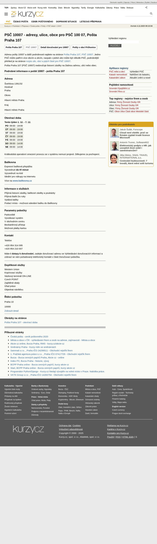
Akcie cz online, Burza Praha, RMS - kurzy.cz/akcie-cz (37, 343)
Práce (116, 8)
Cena (119, 389)
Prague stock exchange (121, 413)
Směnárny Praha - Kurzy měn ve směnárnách (33, 347)
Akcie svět (31, 8)
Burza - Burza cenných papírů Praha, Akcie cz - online (37, 357)
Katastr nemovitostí (118, 74)
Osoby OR (135, 102)
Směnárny (35, 393)
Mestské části (142, 111)
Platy (49, 400)
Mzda (43, 400)
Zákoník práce (91, 406)
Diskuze (130, 8)
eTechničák (123, 395)
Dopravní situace (66, 21)
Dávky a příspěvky (39, 405)
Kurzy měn (42, 8)
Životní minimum (11, 406)
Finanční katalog (118, 399)
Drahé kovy (63, 404)
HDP (70, 396)
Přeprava (25, 26)
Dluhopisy (62, 393)
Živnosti (126, 102)
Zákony (109, 8)
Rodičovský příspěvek (13, 403)
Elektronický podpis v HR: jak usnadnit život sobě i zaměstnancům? (135, 148)
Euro (43, 393)
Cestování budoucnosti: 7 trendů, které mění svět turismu (136, 162)
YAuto (133, 2)
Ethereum (80, 400)
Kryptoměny (63, 400)
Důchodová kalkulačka (13, 393)
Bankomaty (43, 386)
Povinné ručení (10, 413)
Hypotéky (75, 8)
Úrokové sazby (37, 389)
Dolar (48, 393)
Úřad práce (35, 400)
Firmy (119, 102)
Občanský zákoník (92, 403)
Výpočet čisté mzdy (12, 389)
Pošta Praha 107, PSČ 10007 (78, 54)
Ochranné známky (92, 400)
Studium (154, 2)
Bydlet (147, 2)
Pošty (43, 26)
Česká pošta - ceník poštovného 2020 (29, 336)
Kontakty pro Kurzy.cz (118, 433)
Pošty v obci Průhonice (84, 47)
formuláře (94, 413)
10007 (59, 26)
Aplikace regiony (118, 68)
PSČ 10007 (31, 47)
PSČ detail (51, 26)
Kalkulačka (100, 8)
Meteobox (140, 2)
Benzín (72, 411)
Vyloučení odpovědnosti (71, 429)
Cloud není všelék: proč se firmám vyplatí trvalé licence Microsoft (135, 135)
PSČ (8, 21)
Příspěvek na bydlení (12, 400)
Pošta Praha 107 (14, 47)
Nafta (78, 411)
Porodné (46, 408)
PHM (66, 411)
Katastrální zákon (117, 78)
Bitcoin (67, 8)
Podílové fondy (73, 393)
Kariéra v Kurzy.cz (116, 429)
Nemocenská (36, 408)
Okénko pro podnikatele (122, 124)
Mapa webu (122, 402)
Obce (117, 111)
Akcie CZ (22, 8)
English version (118, 406)
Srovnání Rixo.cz (117, 91)
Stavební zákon (91, 410)
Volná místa (43, 397)
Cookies (77, 425)
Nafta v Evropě (64, 413)
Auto (114, 389)
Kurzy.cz (7, 26)
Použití (110, 437)
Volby (114, 402)
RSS (118, 437)
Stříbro (78, 407)
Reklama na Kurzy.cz (117, 425)
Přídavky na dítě (10, 396)
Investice (62, 386)
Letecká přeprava (91, 21)
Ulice (122, 111)
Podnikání (16, 26)
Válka (122, 8)
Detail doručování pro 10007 (55, 47)
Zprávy (14, 8)
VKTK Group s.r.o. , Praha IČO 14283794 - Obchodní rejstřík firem (43, 375)
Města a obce (90, 389)
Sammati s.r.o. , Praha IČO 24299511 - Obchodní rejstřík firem (41, 350)
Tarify (83, 8)
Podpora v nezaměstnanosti (42, 411)
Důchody (34, 415)
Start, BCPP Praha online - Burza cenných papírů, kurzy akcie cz (42, 368)
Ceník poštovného (42, 21)
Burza (60, 389)
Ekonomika (62, 396)
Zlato (60, 8)
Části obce (130, 111)
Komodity (52, 8)
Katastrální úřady (92, 396)
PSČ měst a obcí (117, 71)
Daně (87, 413)
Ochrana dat (65, 425)
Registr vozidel (118, 393)
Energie (90, 8)
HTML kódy (128, 437)
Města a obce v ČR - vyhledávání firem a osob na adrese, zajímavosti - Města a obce (52, 340)
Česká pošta (34, 26)
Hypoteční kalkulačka (12, 410)
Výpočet (18, 386)
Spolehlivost (127, 389)
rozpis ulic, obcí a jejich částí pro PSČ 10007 (48, 61)
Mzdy (75, 396)
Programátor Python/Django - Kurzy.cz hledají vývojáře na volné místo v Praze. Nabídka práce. (57, 371)
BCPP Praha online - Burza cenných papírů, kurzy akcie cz (39, 364)
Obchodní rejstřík (116, 2)
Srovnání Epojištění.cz (119, 88)
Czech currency (118, 410)
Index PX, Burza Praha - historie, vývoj (29, 361)
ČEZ (66, 389)
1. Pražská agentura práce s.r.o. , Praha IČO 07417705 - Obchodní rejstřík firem (50, 354)
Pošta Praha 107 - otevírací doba (20, 322)
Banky (34, 386)
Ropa (60, 411)
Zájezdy (126, 2)
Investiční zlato (69, 407)
